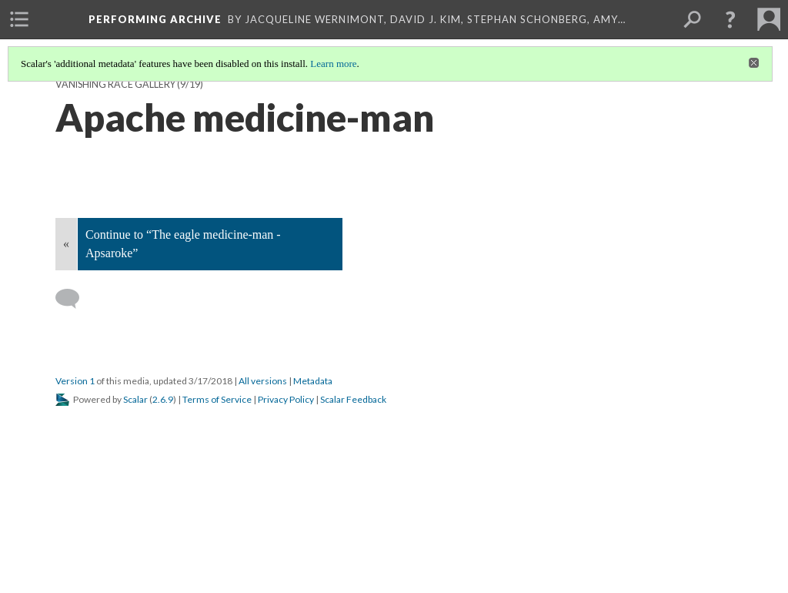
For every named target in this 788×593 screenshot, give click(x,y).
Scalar (135, 399)
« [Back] (66, 243)
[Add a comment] (74, 299)
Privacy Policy (286, 399)
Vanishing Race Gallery (115, 84)
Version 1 (75, 381)
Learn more (333, 63)
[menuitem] (19, 19)
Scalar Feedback (353, 399)
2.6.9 (162, 399)
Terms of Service (217, 399)
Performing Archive (155, 19)
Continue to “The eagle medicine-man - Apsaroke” (183, 244)
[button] (730, 19)
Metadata (312, 381)
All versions (263, 381)
